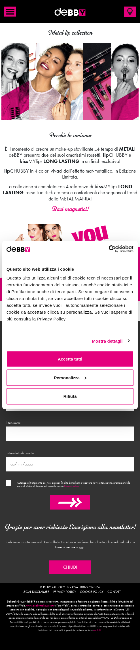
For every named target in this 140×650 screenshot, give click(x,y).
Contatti (114, 591)
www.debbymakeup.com (40, 605)
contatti (97, 630)
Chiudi (70, 567)
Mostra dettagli (107, 340)
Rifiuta (70, 396)
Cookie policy (91, 591)
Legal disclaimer (36, 591)
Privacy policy (71, 486)
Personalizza (70, 377)
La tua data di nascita (20, 453)
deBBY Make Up (70, 12)
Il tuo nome (13, 423)
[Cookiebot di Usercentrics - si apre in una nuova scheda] (108, 249)
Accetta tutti (70, 359)
